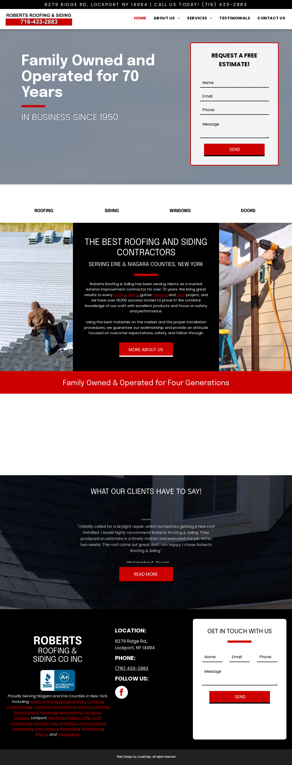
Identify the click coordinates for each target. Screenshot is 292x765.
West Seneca (46, 728)
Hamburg (47, 712)
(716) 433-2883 (224, 4)
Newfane (56, 717)
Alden (35, 701)
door (181, 294)
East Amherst (63, 706)
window (160, 294)
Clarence (41, 706)
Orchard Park (44, 723)
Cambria (95, 701)
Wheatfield (69, 728)
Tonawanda (22, 728)
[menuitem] (140, 18)
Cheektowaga (19, 706)
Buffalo (78, 701)
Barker (65, 701)
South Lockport (92, 723)
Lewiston (21, 717)
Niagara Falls (78, 717)
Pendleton (67, 723)
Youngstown (68, 734)
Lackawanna (69, 712)
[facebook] (121, 693)
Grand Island (26, 712)
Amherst (49, 701)
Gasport (84, 706)
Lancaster (92, 712)
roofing (119, 294)
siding (133, 294)
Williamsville (92, 728)
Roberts (57, 641)
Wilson (41, 734)
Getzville (101, 706)
